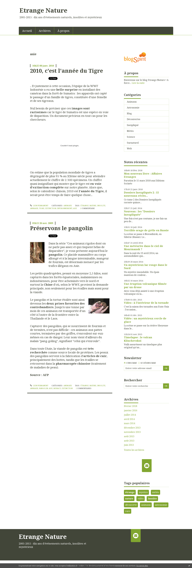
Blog (129, 113)
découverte (131, 504)
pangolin (43, 388)
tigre (41, 208)
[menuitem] (27, 30)
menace (57, 388)
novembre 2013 (132, 432)
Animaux (68, 205)
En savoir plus (142, 565)
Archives (45, 31)
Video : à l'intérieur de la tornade (146, 302)
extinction (50, 208)
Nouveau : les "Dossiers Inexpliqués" (139, 213)
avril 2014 (129, 419)
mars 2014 (129, 423)
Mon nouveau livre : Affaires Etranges (143, 175)
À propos (63, 31)
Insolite (152, 498)
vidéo (141, 498)
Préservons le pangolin (61, 228)
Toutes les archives (134, 450)
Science (131, 136)
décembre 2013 (132, 427)
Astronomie (133, 107)
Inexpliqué (133, 125)
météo (155, 492)
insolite (101, 205)
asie (75, 208)
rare (127, 511)
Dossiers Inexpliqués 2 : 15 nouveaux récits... (141, 194)
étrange (85, 205)
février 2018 (130, 406)
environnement (64, 208)
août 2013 (129, 436)
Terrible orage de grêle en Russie (146, 230)
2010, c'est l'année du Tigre (66, 70)
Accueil (27, 31)
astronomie (161, 504)
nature (93, 205)
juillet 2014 (130, 414)
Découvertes (133, 119)
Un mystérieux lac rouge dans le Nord (145, 266)
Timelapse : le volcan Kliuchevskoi (138, 339)
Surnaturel (133, 142)
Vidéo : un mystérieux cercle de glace (145, 320)
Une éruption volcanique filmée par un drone (145, 285)
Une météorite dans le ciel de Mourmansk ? (143, 247)
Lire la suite (138, 82)
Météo (130, 131)
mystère (143, 492)
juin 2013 (129, 444)
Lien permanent (39, 205)
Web (129, 148)
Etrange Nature (43, 10)
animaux (34, 208)
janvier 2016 (130, 410)
